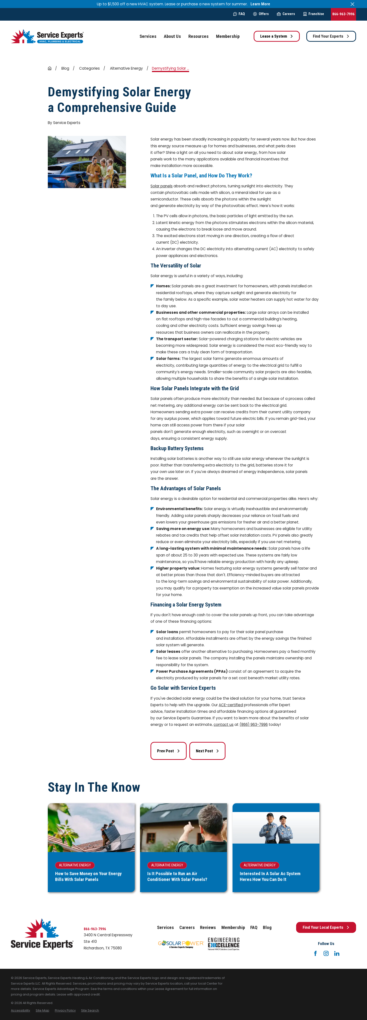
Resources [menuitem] (198, 36)
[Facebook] (315, 953)
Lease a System (276, 36)
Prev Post (168, 750)
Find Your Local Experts (326, 927)
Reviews (208, 927)
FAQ (239, 14)
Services (165, 927)
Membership (233, 927)
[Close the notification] (352, 4)
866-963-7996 (343, 14)
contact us (224, 724)
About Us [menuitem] (172, 36)
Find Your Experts (331, 36)
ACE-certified (231, 704)
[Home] (47, 36)
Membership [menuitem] (228, 36)
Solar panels (161, 186)
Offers (261, 14)
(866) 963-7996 (254, 724)
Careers (286, 14)
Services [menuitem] (148, 36)
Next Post (207, 750)
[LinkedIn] (336, 953)
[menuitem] (20, 1010)
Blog (267, 927)
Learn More (260, 4)
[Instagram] (326, 953)
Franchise (313, 14)
